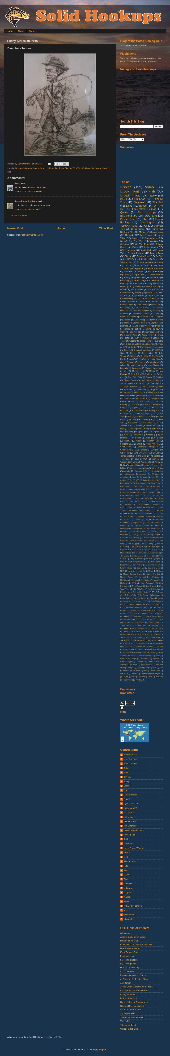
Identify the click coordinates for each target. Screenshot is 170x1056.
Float (135, 329)
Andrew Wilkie (130, 754)
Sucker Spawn (126, 383)
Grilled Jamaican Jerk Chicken (141, 541)
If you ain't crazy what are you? (146, 553)
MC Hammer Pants (128, 335)
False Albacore (135, 283)
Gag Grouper (154, 535)
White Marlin (153, 289)
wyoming (124, 280)
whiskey (139, 680)
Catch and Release (151, 404)
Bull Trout (144, 401)
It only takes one (135, 559)
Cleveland (127, 504)
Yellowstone (124, 665)
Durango (159, 516)
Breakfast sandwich (142, 350)
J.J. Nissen (128, 817)
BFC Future (153, 271)
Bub (150, 492)
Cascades (135, 404)
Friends (143, 535)
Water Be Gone (149, 653)
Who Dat (148, 656)
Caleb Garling (157, 495)
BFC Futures (126, 398)
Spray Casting (128, 628)
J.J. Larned (128, 812)
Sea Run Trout (129, 619)
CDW (157, 350)
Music (135, 238)
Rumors (144, 613)
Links (129, 205)
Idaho (160, 262)
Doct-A (126, 799)
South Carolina (153, 444)
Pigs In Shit (158, 432)
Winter (135, 247)
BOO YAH (150, 215)
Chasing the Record (136, 501)
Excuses (155, 407)
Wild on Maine (148, 386)
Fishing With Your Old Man (78, 168)
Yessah (140, 271)
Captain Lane (157, 323)
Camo (137, 498)
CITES (136, 495)
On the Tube (131, 595)
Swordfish (128, 271)
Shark (138, 441)
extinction (127, 389)
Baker (126, 768)
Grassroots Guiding (129, 967)
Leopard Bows (126, 565)
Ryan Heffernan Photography (134, 1002)
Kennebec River (152, 332)
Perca (130, 598)
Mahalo (139, 426)
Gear (122, 332)
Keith (17, 183)
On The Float (142, 244)
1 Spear (137, 471)
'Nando (126, 897)
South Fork (125, 447)
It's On (128, 265)
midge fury (155, 389)
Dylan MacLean (131, 803)
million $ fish (157, 468)
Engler (148, 519)
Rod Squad (136, 438)
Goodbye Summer (136, 417)
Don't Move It (128, 516)
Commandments (142, 504)
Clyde (134, 407)
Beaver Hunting (140, 323)
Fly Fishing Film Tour (150, 329)
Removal (148, 607)
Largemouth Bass (140, 562)
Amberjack (124, 477)
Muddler (157, 580)
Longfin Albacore (126, 568)
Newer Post (15, 228)
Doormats (140, 516)
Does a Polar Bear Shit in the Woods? (138, 513)
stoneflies (159, 677)
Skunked (124, 314)
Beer (122, 283)
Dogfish (160, 513)
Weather (133, 341)
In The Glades (137, 556)
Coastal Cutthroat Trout (149, 302)
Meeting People (126, 577)
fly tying (138, 292)
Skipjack (123, 625)
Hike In (142, 362)
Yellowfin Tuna (128, 225)
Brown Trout (130, 195)
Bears (126, 323)
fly (147, 668)
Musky (152, 371)
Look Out (140, 568)
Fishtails (123, 531)
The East (142, 383)
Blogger (102, 1049)
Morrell (126, 852)
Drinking (144, 356)
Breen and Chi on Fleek (138, 489)
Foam (134, 535)
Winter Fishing (133, 465)
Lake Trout (142, 265)
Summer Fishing (152, 286)
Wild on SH (145, 462)
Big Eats (124, 274)
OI (145, 225)
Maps (150, 571)
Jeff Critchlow (129, 826)
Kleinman (127, 843)
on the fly (132, 347)
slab (150, 677)
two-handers (145, 347)
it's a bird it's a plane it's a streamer (138, 344)
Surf (157, 453)
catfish (140, 668)
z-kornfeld (128, 919)
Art (131, 480)
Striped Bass (156, 232)
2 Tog (145, 471)
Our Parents (144, 595)
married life (141, 389)
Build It (157, 492)
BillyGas (127, 777)
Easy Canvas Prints (129, 952)
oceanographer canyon (151, 674)
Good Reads (134, 538)
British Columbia (126, 492)
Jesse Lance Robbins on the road (136, 987)
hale (161, 668)
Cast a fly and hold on (43, 168)
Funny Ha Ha (153, 283)
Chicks (133, 353)
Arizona (123, 480)
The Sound (142, 643)
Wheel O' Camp (135, 656)
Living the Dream (153, 565)
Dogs (157, 326)
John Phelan (129, 835)
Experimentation (145, 262)
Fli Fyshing (125, 329)
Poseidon (154, 277)
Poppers (137, 435)
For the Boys (143, 414)
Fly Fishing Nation (129, 960)
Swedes (141, 628)
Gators (122, 538)
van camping (128, 680)
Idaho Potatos (125, 553)
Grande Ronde (149, 538)
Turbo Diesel (151, 650)
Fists (133, 531)
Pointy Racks (137, 601)
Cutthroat (139, 507)
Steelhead (139, 202)
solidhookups (129, 914)
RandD (149, 377)
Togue (130, 646)
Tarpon (156, 259)
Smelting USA (126, 444)
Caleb (126, 786)
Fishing (126, 187)
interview (126, 671)
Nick (125, 857)
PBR (147, 432)
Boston (126, 350)
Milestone (124, 580)
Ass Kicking (139, 320)
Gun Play (142, 419)
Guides (123, 286)
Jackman (148, 559)
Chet (125, 790)
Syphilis (151, 628)
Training (160, 646)
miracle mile (155, 671)
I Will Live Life (127, 971)
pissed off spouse (127, 677)
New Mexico (137, 586)
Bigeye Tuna (156, 253)
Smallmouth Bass (141, 314)
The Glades (137, 638)
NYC (134, 583)
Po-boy (125, 601)
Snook (139, 444)
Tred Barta (139, 650)
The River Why (128, 643)
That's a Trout (143, 634)
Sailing (147, 438)
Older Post (106, 228)
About (21, 31)
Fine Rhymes (143, 526)
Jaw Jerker (125, 983)
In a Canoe (133, 423)
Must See (143, 429)
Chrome (123, 407)
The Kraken (124, 640)
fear (155, 465)
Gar (154, 414)
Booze (143, 205)
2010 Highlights (157, 471)
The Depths (155, 456)
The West (139, 241)
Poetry (144, 335)
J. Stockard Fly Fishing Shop (134, 979)
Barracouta (124, 483)
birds (135, 665)
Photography (151, 238)
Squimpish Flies (128, 1013)
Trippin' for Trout (128, 1025)
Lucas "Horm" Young (133, 848)
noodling (135, 674)
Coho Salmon (143, 305)
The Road (124, 459)
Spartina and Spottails (130, 1009)
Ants (145, 477)
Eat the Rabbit (126, 359)
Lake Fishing (153, 365)
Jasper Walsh (129, 821)
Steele (153, 195)
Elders (138, 519)
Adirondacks (129, 474)
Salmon (156, 338)
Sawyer (127, 874)
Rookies (159, 377)
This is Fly (125, 1021)
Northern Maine (126, 592)
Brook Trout (129, 191)
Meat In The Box (153, 574)
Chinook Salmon (127, 302)
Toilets (150, 646)
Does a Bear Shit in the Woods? (137, 326)
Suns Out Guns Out (143, 453)
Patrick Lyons (129, 861)
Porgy (160, 601)
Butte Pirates (125, 495)
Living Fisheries (127, 994)
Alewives (155, 474)
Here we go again (153, 547)
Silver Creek (154, 622)
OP (153, 592)
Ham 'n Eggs (133, 544)
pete (125, 910)
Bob (158, 486)
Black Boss (155, 483)
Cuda (122, 507)
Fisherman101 (130, 808)
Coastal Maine (126, 305)
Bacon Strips (141, 398)
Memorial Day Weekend (149, 577)
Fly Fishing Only (128, 963)
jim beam (136, 671)
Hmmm (154, 229)
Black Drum (125, 486)
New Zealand (137, 253)
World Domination (128, 317)
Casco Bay (148, 498)
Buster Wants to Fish (130, 948)
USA (145, 459)
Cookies (156, 504)
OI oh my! (148, 374)
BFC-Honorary (128, 215)
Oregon (138, 432)
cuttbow (147, 465)
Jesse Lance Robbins (26, 201)
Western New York (128, 462)
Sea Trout (158, 438)
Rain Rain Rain (135, 377)
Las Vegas (155, 562)
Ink (158, 423)
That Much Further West (132, 1017)
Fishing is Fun (126, 414)
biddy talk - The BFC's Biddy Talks (136, 944)
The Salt (158, 202)
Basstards (155, 398)
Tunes (123, 341)
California (127, 498)
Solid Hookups (147, 212)
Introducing (154, 362)
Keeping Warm (136, 365)
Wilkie (157, 656)
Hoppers (123, 550)
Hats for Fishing (147, 544)
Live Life (156, 305)
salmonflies (139, 392)
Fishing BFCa (138, 410)
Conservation (147, 353)
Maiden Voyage (153, 426)
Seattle (127, 441)
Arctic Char (155, 477)
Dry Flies (59, 168)
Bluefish (149, 486)
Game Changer (127, 362)
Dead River (150, 507)
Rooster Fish (150, 610)
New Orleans (150, 586)
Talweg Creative (127, 456)
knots (145, 671)
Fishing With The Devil (141, 529)
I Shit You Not (135, 332)
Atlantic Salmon (156, 320)
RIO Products (125, 607)
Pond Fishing (157, 335)
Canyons (124, 244)
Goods (151, 417)
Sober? (123, 241)
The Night (154, 383)
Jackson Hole (126, 426)
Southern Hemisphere (148, 447)
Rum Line (133, 613)
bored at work (146, 665)
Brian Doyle (155, 489)
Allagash (127, 395)
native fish (124, 674)
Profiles (149, 435)
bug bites (159, 341)
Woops (140, 662)
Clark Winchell (130, 795)
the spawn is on (146, 317)
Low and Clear (154, 568)
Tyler (125, 879)
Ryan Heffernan (142, 338)
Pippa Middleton (156, 598)
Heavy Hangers (137, 547)
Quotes (124, 212)
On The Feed (126, 432)
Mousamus (125, 308)
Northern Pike (127, 232)
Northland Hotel (142, 592)
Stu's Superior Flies (150, 380)
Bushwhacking (126, 299)
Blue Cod (138, 486)
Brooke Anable (127, 401)
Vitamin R (127, 653)
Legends (124, 368)
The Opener (158, 640)
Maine (142, 232)
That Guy (136, 631)
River (125, 610)
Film (131, 526)
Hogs (152, 419)
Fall (148, 523)
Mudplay (123, 583)
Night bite (155, 429)
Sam (125, 870)
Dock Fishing (158, 510)
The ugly (152, 643)
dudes (160, 386)
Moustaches (145, 580)
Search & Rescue (146, 619)
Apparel (126, 320)
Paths (122, 598)
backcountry (125, 292)
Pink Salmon (141, 598)
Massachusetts (138, 371)
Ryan (126, 866)
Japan (157, 559)
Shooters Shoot (137, 622)
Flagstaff (143, 531)
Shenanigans (153, 441)
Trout (136, 459)
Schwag (156, 311)
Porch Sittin (150, 601)
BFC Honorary (127, 250)
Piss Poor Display (141, 311)
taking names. (138, 229)
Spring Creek (130, 380)
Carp (122, 353)
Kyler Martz (124, 562)
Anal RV (135, 477)
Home (10, 31)
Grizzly (132, 419)
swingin (126, 471)
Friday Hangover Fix (134, 277)
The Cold (142, 456)
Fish (151, 191)
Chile (149, 501)
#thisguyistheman (23, 168)
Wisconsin (145, 659)
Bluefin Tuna (127, 219)
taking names (151, 247)
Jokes (122, 365)
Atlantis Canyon (153, 395)
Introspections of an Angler (133, 975)
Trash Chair (127, 650)
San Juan (137, 616)
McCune (159, 571)
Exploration (137, 523)
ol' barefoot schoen (132, 906)
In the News (147, 423)
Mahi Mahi (146, 250)
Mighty (123, 429)
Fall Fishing (146, 235)
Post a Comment (19, 215)
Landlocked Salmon (144, 209)
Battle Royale (138, 296)
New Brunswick (147, 583)
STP (161, 613)
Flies (145, 219)
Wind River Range (128, 659)
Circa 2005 (158, 501)
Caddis (145, 495)
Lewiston (139, 565)
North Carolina (154, 589)
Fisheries (124, 410)
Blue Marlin (154, 296)
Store (32, 31)
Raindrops (138, 607)
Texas (125, 631)
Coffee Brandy (156, 274)
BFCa (123, 198)
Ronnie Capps (136, 610)
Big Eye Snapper (140, 483)
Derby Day (145, 510)
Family (122, 526)
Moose (133, 429)
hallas (126, 901)
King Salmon (135, 286)
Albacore (143, 474)
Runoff (153, 613)
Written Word (153, 662)
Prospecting (155, 604)
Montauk (134, 580)
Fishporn (156, 529)
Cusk (130, 507)
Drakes (150, 516)
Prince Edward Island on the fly (135, 604)
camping (131, 668)
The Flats (156, 634)
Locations (136, 368)
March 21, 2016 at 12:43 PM (28, 191)
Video (149, 187)
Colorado (129, 235)
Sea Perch (158, 616)
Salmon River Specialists (132, 1006)
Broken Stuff (140, 492)
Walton (137, 653)
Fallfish (156, 523)
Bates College (140, 280)
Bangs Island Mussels (151, 480)
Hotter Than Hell (136, 550)
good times (150, 292)
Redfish (127, 338)
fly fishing (96, 168)
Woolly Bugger (126, 662)
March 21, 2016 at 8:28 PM (27, 209)
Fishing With (154, 410)
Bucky (126, 781)
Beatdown (155, 280)
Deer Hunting (133, 510)
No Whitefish (138, 589)
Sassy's (148, 616)
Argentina (138, 395)
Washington (147, 222)
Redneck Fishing (140, 259)
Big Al (126, 772)
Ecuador (127, 519)
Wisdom (156, 659)
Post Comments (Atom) (32, 235)
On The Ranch (143, 308)
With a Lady (126, 262)
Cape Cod (139, 274)
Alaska (160, 317)
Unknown (127, 883)
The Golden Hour (153, 638)
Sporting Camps (156, 625)
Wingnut (127, 892)
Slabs (132, 625)
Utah (161, 650)
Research (159, 607)
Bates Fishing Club (129, 941)
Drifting (133, 356)
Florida (128, 256)
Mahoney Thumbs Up (136, 571)
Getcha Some (143, 256)
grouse (153, 668)
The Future (124, 638)
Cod (144, 407)
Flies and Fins (127, 956)
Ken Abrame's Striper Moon (133, 990)
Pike (126, 435)
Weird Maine (137, 289)
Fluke (153, 531)
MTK (122, 571)
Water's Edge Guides (130, 1029)
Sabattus (126, 616)
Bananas (159, 347)
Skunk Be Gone (155, 268)
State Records (141, 450)
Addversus (125, 933)
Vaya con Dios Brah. (129, 386)
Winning (154, 241)
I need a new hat (153, 550)
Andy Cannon (130, 759)
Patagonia (156, 595)
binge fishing (145, 341)
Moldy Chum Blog (128, 998)
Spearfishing (125, 450)
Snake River (142, 625)
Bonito (122, 489)
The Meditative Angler (141, 640)
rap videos (125, 392)
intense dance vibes (139, 468)
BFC (137, 480)
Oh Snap (139, 198)
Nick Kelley (136, 374)
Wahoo (123, 289)
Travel (156, 314)
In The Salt (151, 556)
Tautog (160, 628)
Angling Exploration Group (133, 937)
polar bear (141, 677)
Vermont (155, 459)
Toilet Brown (140, 646)
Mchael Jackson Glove (132, 574)
